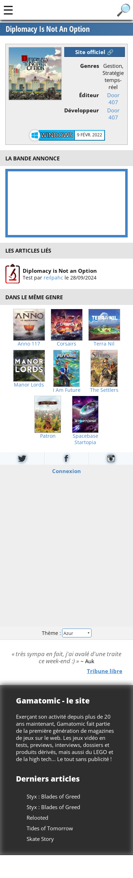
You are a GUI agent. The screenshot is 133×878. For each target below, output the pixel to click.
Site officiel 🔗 (94, 51)
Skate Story (40, 838)
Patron (48, 436)
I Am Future (67, 390)
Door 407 (113, 99)
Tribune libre (104, 670)
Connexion (66, 471)
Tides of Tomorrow (50, 828)
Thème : (66, 632)
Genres (89, 65)
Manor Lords (29, 385)
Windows (57, 135)
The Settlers (104, 390)
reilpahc (53, 277)
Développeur (81, 110)
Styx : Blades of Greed (53, 796)
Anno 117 (29, 344)
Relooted (37, 817)
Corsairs (66, 344)
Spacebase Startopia (85, 439)
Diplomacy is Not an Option (60, 270)
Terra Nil (104, 344)
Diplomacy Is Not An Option (48, 29)
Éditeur (89, 95)
